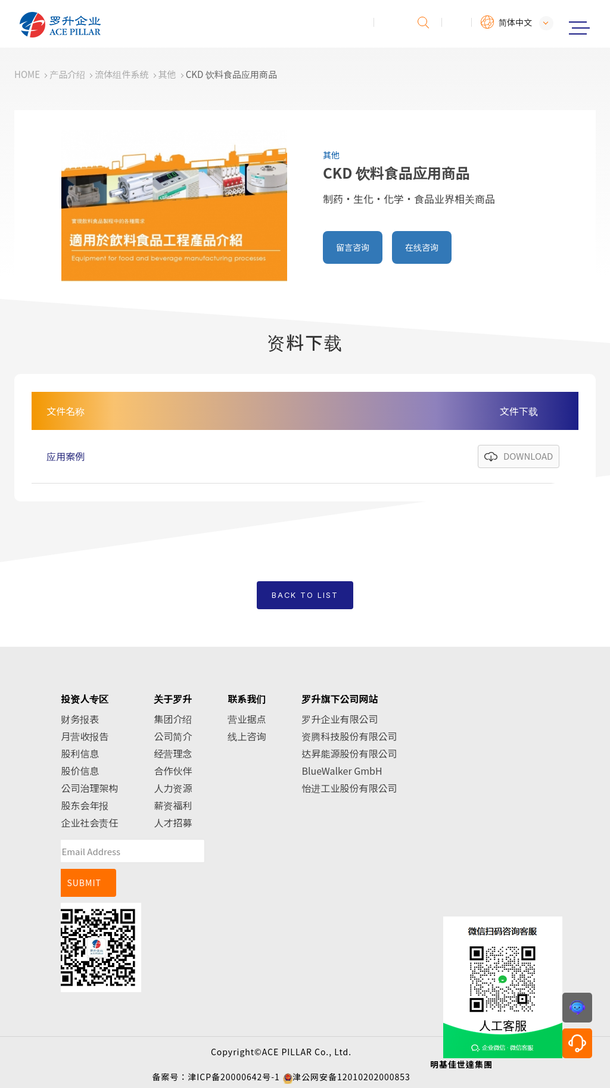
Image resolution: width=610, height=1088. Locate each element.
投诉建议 (389, 22)
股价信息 (80, 770)
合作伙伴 (173, 770)
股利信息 (80, 753)
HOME (27, 74)
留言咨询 (352, 247)
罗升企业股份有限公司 (99, 24)
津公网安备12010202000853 (351, 1077)
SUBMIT (84, 883)
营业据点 (247, 719)
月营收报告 (84, 736)
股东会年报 (84, 805)
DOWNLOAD (528, 456)
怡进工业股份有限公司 (349, 788)
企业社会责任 (89, 822)
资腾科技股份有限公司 (349, 736)
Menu (579, 28)
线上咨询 (247, 736)
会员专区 (457, 22)
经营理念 (173, 753)
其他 (167, 74)
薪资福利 (173, 805)
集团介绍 (173, 719)
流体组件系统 (121, 74)
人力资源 (173, 788)
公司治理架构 (89, 788)
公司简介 (173, 736)
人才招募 (173, 822)
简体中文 (515, 22)
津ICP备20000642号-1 (234, 1077)
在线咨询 (421, 247)
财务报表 (80, 719)
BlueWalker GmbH (341, 770)
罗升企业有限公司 (339, 719)
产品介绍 (67, 74)
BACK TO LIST (305, 595)
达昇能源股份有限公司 (349, 753)
